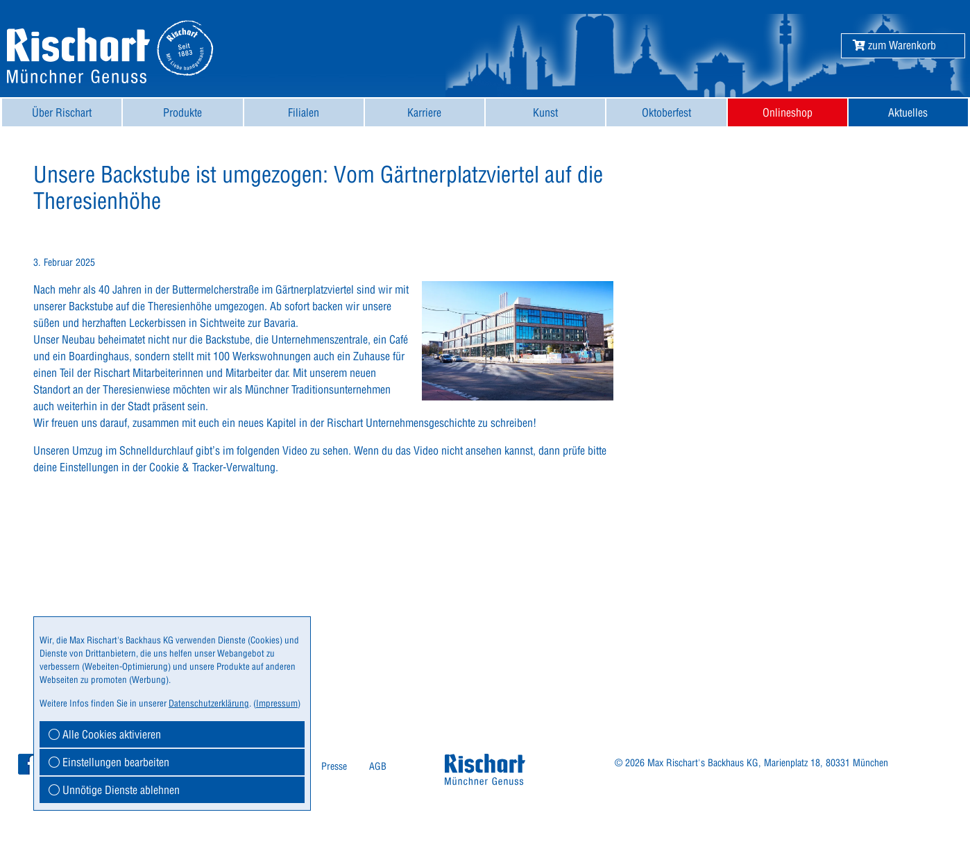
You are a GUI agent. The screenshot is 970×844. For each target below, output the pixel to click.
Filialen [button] (303, 112)
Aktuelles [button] (908, 112)
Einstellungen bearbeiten (109, 762)
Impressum (277, 703)
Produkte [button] (182, 112)
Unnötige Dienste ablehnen (114, 790)
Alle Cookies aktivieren (105, 734)
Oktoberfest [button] (666, 112)
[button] (894, 45)
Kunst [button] (545, 112)
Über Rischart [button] (62, 112)
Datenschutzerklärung (209, 703)
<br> (227, 596)
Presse (334, 766)
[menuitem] (61, 112)
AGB (377, 766)
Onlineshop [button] (787, 112)
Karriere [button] (424, 112)
